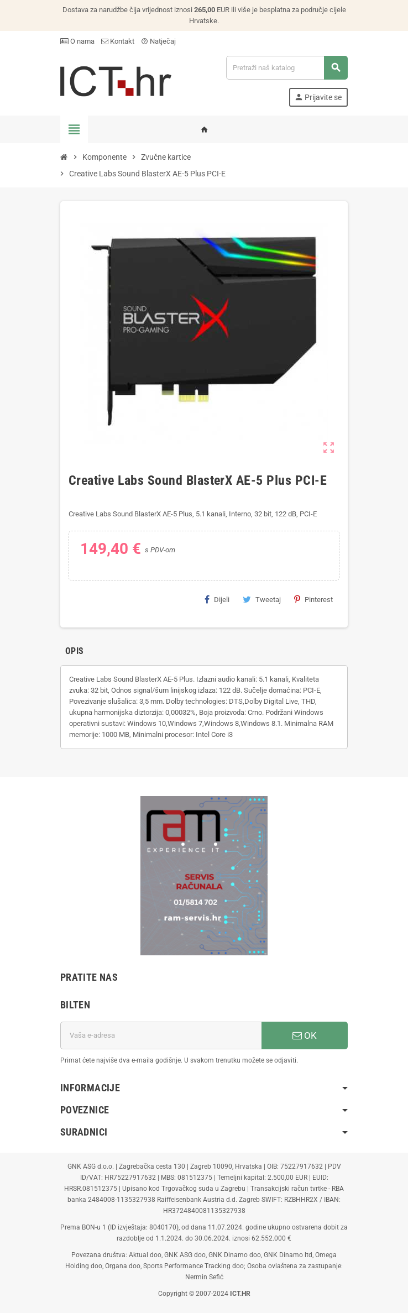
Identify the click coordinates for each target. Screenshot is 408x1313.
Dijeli (217, 599)
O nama (77, 41)
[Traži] (286, 68)
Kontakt (117, 41)
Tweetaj (262, 599)
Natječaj (158, 41)
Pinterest (313, 599)
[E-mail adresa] (160, 1035)
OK (304, 1035)
